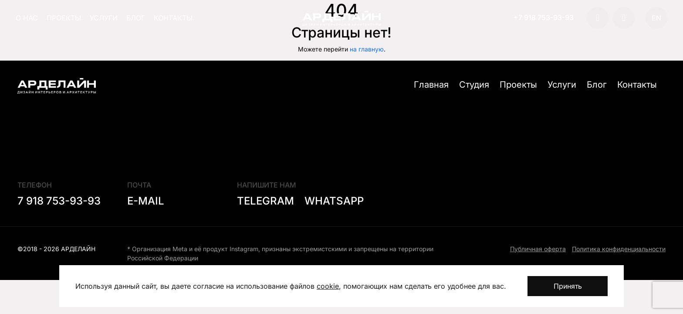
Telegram (265, 201)
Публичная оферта (538, 249)
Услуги (104, 18)
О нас (27, 18)
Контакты (173, 18)
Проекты (64, 18)
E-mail (145, 201)
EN (656, 18)
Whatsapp (334, 201)
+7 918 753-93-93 (544, 17)
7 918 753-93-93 (59, 201)
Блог (135, 18)
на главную (367, 49)
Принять (568, 286)
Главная (431, 84)
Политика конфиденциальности (619, 249)
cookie (328, 286)
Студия (474, 84)
